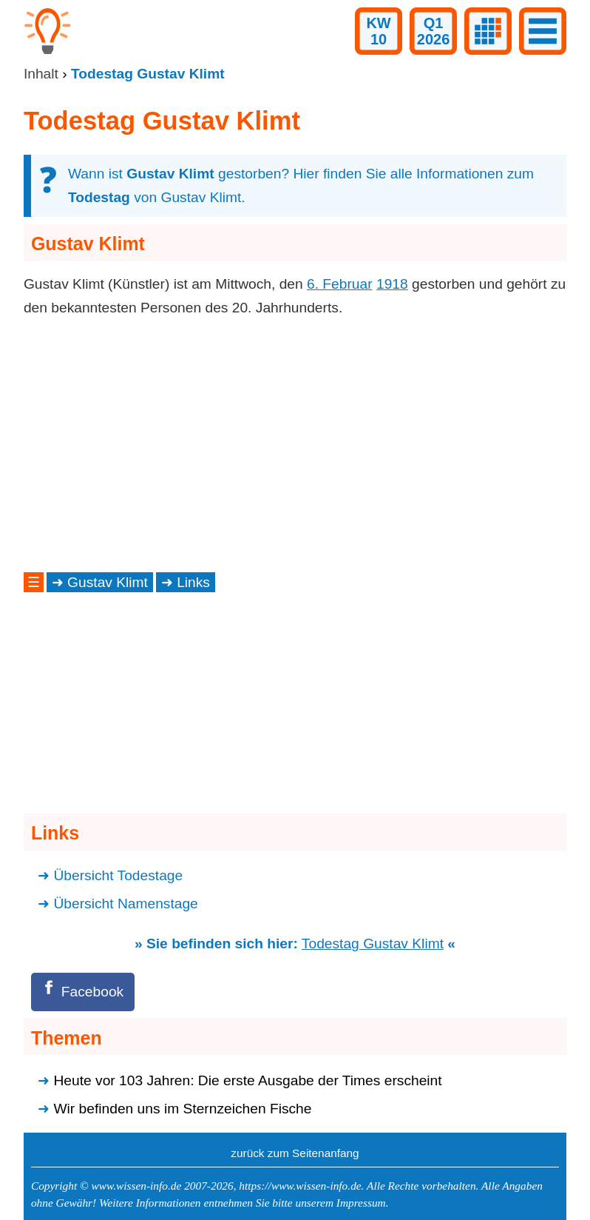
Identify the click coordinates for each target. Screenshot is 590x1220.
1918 (392, 284)
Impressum (361, 1202)
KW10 (378, 31)
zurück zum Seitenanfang (295, 1153)
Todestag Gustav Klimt (373, 943)
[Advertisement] (295, 444)
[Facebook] (83, 991)
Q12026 (433, 31)
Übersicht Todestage (118, 875)
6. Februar (340, 284)
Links (193, 582)
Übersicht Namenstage (125, 903)
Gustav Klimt (107, 582)
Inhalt (41, 73)
